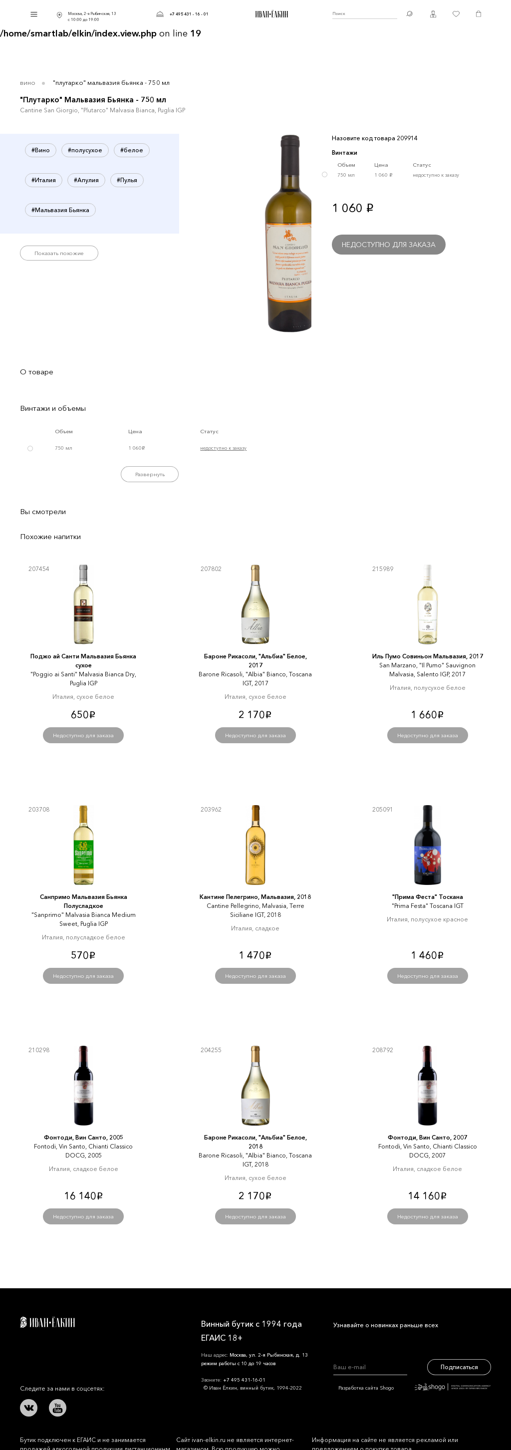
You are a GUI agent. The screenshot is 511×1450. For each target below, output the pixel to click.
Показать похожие (59, 253)
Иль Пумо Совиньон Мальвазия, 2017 (427, 656)
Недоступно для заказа (389, 244)
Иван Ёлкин (47, 1322)
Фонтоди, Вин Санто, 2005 (83, 1137)
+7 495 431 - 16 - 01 (189, 13)
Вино (27, 82)
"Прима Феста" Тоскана (427, 896)
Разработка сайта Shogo (414, 1388)
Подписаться (459, 1367)
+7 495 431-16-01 (244, 1380)
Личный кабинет (433, 13)
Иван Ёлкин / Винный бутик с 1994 (270, 14)
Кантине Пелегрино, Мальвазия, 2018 (255, 896)
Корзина (478, 13)
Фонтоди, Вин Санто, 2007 (427, 1137)
